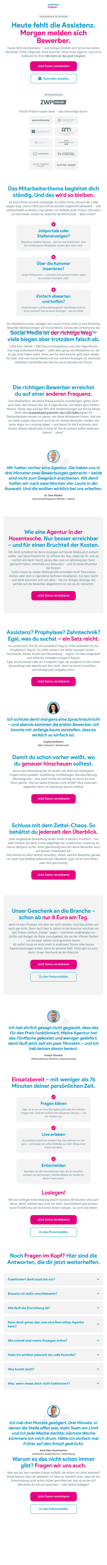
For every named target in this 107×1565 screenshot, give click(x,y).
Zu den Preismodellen (53, 977)
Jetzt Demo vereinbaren (53, 66)
